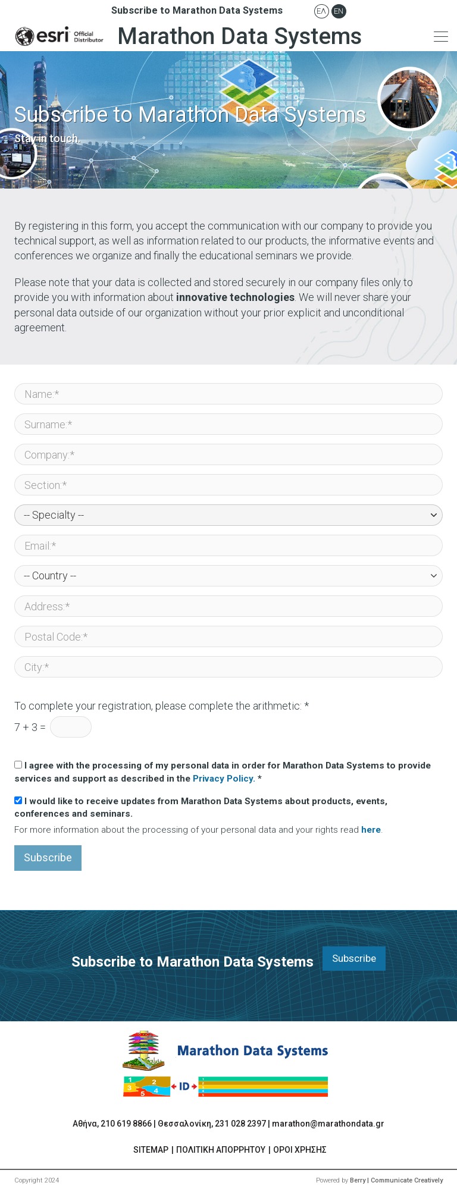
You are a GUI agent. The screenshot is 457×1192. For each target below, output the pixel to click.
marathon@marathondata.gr (328, 1123)
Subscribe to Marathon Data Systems (197, 10)
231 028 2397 (240, 1123)
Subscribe (48, 857)
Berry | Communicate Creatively (396, 1180)
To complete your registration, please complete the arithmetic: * (161, 705)
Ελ (321, 11)
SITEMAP (150, 1150)
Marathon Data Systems (185, 36)
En (338, 11)
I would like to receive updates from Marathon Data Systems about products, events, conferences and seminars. (200, 807)
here (371, 829)
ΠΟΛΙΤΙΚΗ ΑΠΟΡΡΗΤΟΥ (220, 1150)
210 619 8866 (126, 1123)
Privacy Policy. (224, 778)
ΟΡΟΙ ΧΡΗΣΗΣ (300, 1150)
